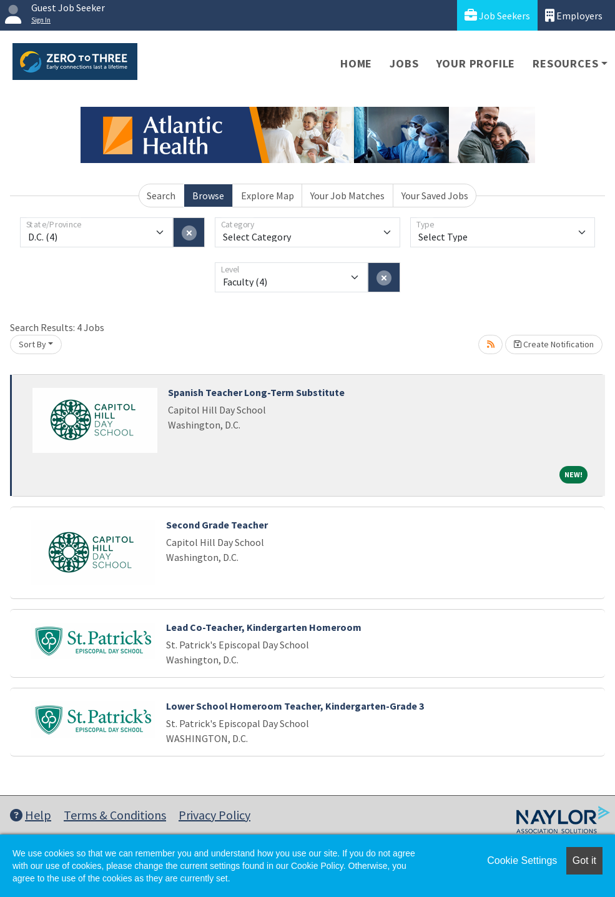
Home (356, 63)
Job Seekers (497, 15)
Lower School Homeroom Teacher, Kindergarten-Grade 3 (295, 706)
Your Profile (476, 63)
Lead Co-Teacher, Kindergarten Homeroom (264, 627)
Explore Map (267, 195)
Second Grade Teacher (217, 524)
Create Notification (554, 344)
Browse (208, 195)
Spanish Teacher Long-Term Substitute (256, 392)
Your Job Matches (347, 195)
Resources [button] (565, 63)
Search (161, 195)
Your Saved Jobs (434, 195)
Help (30, 815)
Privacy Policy (214, 815)
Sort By (32, 344)
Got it (584, 860)
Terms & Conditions (115, 815)
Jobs (404, 63)
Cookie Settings (522, 860)
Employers (574, 15)
